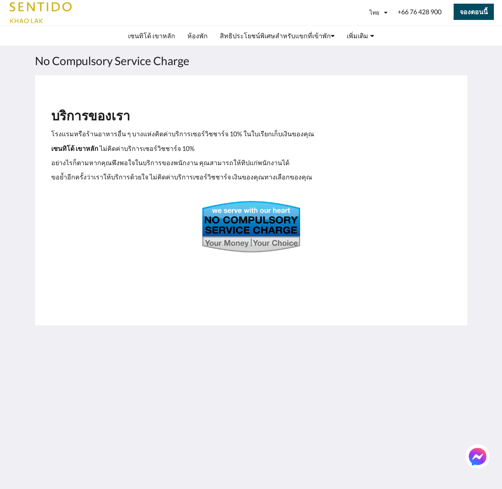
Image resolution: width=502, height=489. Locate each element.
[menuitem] (151, 36)
